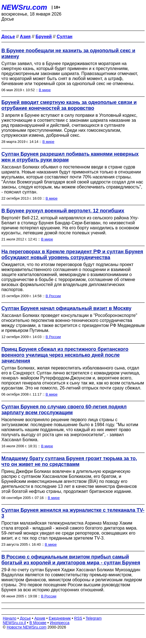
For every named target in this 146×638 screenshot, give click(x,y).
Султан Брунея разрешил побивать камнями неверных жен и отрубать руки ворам (70, 157)
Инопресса (60, 622)
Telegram (94, 618)
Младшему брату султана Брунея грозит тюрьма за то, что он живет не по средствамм (69, 461)
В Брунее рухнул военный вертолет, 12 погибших (62, 211)
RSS (78, 618)
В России (53, 296)
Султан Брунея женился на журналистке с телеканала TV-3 (72, 513)
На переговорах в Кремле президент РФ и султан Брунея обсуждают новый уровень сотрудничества (72, 254)
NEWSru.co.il (14, 622)
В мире (45, 90)
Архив (39, 618)
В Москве (37, 622)
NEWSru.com (24, 7)
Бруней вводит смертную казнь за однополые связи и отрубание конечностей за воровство (69, 105)
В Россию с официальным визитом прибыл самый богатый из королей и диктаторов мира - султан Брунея (70, 559)
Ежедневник (60, 618)
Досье (25, 618)
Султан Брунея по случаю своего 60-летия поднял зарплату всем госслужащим (64, 409)
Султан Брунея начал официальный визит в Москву (66, 308)
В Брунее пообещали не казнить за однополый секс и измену (68, 53)
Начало (9, 618)
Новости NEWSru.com (26, 627)
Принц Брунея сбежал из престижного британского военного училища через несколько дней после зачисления (64, 355)
